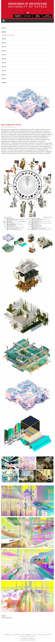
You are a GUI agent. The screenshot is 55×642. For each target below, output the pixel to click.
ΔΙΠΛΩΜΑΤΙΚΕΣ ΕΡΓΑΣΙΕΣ (8, 35)
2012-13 (4, 66)
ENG (28, 13)
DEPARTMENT (7, 634)
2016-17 (4, 51)
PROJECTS (22, 636)
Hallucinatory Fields (11, 125)
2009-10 (4, 78)
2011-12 (4, 70)
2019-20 (4, 39)
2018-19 (4, 43)
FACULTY (34, 634)
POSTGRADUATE (16, 634)
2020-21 (4, 32)
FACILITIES (41, 634)
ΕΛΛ (25, 13)
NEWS (27, 636)
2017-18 (4, 46)
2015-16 (4, 54)
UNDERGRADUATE (27, 634)
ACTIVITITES (48, 634)
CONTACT (33, 636)
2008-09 (4, 82)
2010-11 (4, 74)
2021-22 (4, 28)
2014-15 (4, 59)
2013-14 (4, 62)
